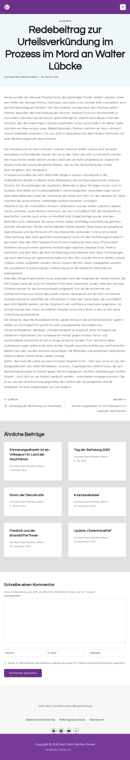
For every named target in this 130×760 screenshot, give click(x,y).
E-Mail (53, 653)
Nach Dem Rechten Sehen (23, 76)
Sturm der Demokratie (26, 495)
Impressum (97, 719)
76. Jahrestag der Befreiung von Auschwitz (33, 402)
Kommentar (13, 595)
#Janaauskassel (86, 495)
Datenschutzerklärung (40, 719)
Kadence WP (79, 749)
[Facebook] (54, 731)
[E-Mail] (65, 653)
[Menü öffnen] (123, 7)
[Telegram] (76, 731)
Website (95, 653)
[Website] (107, 653)
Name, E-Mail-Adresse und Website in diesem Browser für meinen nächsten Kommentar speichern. (66, 663)
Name (11, 653)
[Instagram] (61, 731)
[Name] (23, 653)
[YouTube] (69, 731)
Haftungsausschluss (72, 719)
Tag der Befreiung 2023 (92, 450)
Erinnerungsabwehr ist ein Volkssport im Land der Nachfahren (97, 405)
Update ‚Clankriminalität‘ (93, 530)
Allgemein (65, 21)
